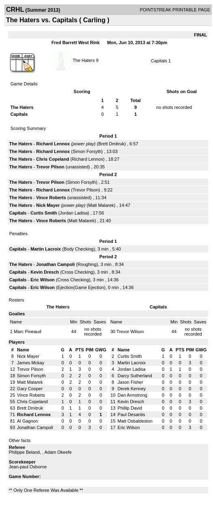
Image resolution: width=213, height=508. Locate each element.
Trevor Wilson (130, 331)
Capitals (159, 60)
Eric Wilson (42, 279)
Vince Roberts (51, 197)
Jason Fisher (130, 382)
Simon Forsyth (86, 151)
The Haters (84, 59)
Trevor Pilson (50, 166)
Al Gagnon (27, 421)
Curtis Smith (43, 212)
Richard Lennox (53, 143)
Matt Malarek (101, 205)
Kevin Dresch (44, 272)
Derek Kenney (131, 388)
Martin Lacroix (45, 249)
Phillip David (129, 408)
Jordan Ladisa (73, 212)
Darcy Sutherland (134, 375)
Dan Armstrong (132, 395)
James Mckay (30, 362)
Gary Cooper (30, 388)
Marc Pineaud (27, 331)
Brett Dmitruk (111, 143)
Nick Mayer (48, 205)
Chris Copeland (52, 159)
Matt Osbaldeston (134, 421)
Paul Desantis (131, 414)
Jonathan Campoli (55, 264)
